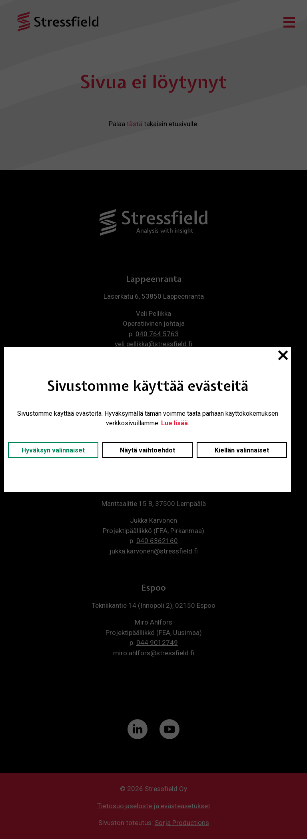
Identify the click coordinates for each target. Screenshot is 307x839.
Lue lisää (174, 423)
